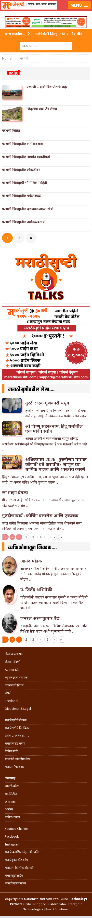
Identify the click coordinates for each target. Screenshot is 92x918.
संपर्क (8, 693)
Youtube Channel (16, 829)
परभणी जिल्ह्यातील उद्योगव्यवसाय (23, 222)
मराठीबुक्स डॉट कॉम (16, 860)
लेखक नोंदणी (12, 662)
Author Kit (12, 670)
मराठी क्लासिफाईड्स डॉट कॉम (22, 852)
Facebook (12, 836)
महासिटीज (11, 794)
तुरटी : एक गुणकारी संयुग (47, 403)
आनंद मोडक (31, 561)
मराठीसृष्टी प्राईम (14, 875)
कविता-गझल (12, 817)
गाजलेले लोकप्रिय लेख (17, 759)
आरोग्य (9, 809)
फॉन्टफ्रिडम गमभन (15, 883)
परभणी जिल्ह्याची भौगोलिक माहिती (24, 183)
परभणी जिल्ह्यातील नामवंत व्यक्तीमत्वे (26, 157)
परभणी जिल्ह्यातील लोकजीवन (21, 170)
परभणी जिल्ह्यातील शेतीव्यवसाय (22, 144)
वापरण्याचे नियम (14, 685)
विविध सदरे (11, 751)
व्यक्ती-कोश (12, 786)
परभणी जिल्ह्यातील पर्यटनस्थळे (21, 196)
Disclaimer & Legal (18, 708)
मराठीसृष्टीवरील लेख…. (31, 390)
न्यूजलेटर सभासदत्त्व (16, 677)
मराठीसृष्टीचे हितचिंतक (17, 728)
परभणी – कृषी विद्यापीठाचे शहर (46, 87)
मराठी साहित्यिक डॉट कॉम (20, 867)
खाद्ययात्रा (10, 802)
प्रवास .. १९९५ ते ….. (17, 735)
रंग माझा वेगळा (15, 492)
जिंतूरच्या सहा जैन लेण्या (41, 109)
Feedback (11, 701)
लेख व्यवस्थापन (14, 654)
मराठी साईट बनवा (15, 743)
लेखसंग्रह (10, 778)
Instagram (12, 844)
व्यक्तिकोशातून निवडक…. (32, 548)
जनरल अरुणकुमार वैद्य (39, 618)
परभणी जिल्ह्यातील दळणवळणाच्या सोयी (27, 209)
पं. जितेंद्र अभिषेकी (36, 589)
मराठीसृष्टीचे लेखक (15, 720)
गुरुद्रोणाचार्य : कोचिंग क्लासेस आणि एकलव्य (40, 515)
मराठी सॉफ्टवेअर (14, 767)
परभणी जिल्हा (11, 131)
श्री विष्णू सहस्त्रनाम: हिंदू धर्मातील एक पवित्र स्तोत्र (54, 428)
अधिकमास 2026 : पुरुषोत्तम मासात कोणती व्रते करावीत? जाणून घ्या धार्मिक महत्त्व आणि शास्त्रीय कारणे (56, 464)
